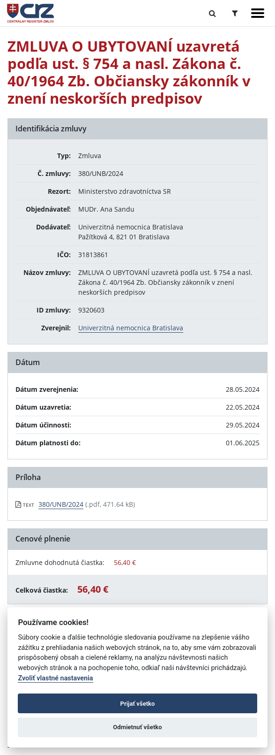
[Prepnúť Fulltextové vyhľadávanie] (212, 13)
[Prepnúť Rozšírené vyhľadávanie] (235, 13)
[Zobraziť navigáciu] (258, 13)
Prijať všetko (137, 703)
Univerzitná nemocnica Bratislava (130, 327)
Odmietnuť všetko (137, 727)
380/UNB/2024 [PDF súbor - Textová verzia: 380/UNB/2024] (60, 504)
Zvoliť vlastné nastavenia (55, 678)
